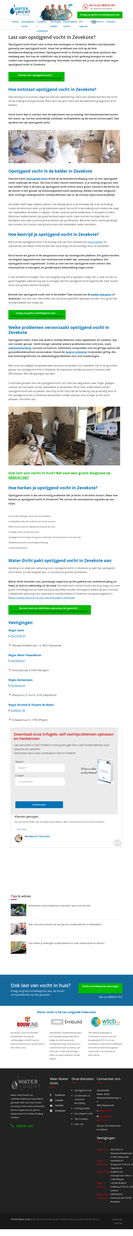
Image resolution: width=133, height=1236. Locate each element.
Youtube (56, 1112)
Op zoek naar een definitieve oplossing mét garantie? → (51, 615)
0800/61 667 (25, 1133)
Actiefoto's (98, 23)
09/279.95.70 (18, 641)
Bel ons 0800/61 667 (110, 1004)
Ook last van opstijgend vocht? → (38, 79)
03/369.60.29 (18, 691)
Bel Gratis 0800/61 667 (98, 5)
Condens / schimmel (42, 25)
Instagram (57, 1117)
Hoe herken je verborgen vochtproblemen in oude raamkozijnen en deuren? (67, 948)
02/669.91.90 (18, 716)
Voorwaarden (39, 1226)
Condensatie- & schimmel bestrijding (82, 1106)
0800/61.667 (18, 481)
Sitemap (52, 1226)
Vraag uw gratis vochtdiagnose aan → (39, 318)
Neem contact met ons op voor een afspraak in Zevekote (41, 602)
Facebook (57, 1102)
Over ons (79, 1131)
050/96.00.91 (18, 666)
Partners (96, 1226)
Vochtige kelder (57, 25)
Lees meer (22, 834)
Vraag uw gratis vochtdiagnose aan (98, 15)
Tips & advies (81, 1125)
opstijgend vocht (37, 181)
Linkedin (56, 1107)
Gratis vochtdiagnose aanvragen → (100, 994)
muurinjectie (95, 244)
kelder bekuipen (101, 297)
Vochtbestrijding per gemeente (74, 1226)
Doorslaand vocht (71, 25)
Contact (112, 23)
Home (15, 23)
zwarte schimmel (76, 356)
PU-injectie (84, 25)
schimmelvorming (19, 352)
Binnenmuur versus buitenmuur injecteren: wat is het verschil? (59, 911)
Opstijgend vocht (27, 25)
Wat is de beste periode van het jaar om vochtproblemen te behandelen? (65, 929)
